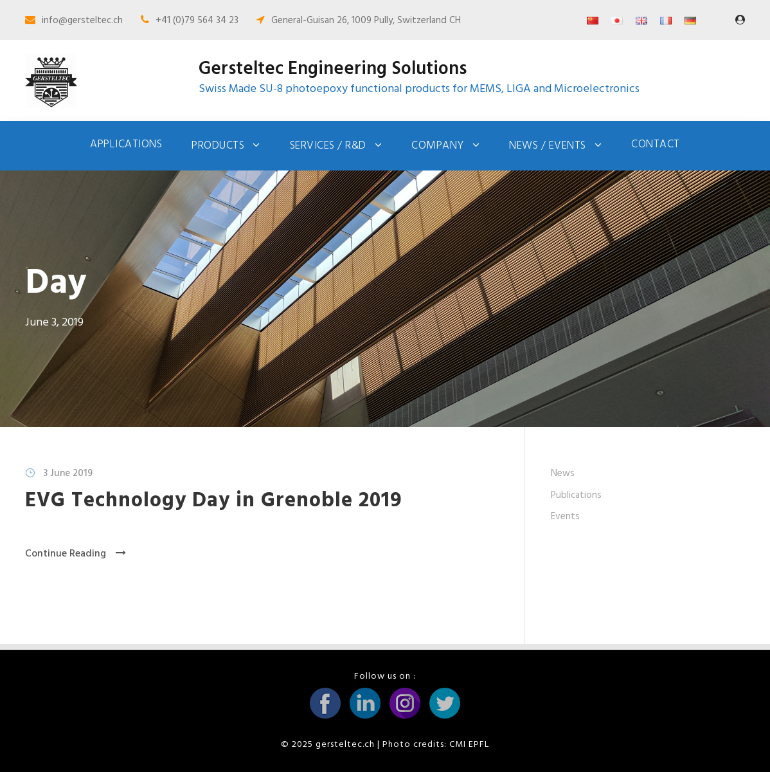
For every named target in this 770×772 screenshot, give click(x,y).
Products (218, 145)
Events (565, 516)
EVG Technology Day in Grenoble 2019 (213, 500)
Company (437, 145)
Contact (655, 144)
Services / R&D (328, 145)
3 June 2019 (68, 473)
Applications (126, 144)
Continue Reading (75, 554)
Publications (576, 495)
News (563, 473)
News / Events (547, 145)
